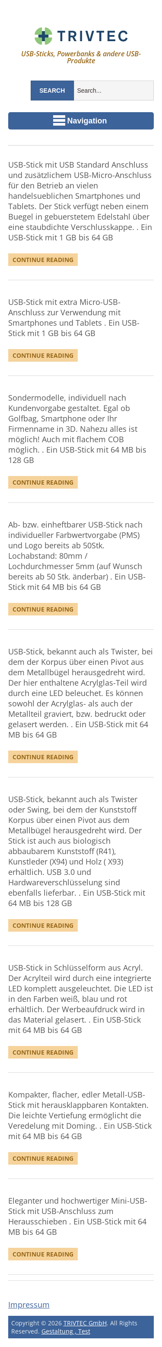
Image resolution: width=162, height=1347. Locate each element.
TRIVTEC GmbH (85, 1323)
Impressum (29, 1304)
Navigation (80, 120)
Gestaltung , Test (65, 1331)
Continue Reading (43, 260)
